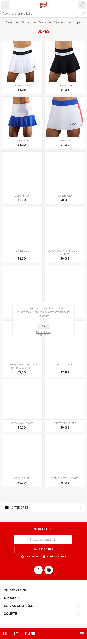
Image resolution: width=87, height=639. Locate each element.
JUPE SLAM (64, 140)
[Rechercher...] (39, 13)
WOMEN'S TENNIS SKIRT (64, 478)
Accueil (9, 22)
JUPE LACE (22, 140)
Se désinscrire (56, 556)
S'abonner (31, 556)
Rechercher (83, 13)
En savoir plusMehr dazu (43, 333)
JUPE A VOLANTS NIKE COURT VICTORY (65, 252)
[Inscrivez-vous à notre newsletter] (43, 539)
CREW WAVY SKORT (22, 423)
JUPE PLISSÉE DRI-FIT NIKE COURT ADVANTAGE (22, 366)
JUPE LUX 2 (22, 250)
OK (43, 326)
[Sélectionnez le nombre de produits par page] (5, 633)
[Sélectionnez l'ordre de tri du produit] (16, 633)
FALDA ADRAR (65, 364)
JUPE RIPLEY (22, 195)
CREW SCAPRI (22, 478)
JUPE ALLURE (22, 85)
